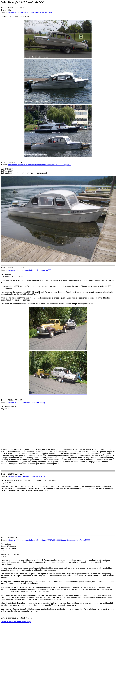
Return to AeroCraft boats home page (16, 622)
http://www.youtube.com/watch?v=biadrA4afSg (26, 403)
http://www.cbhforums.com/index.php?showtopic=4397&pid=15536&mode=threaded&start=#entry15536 (49, 540)
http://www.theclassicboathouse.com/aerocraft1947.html (30, 12)
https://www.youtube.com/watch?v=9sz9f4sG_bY (27, 476)
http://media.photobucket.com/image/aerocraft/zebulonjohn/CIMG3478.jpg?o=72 (39, 165)
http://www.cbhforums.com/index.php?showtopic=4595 (29, 270)
